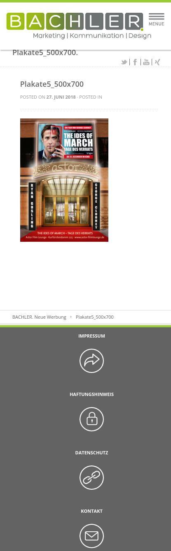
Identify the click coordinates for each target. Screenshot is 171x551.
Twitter (124, 62)
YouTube (146, 62)
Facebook (135, 62)
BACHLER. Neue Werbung (39, 317)
